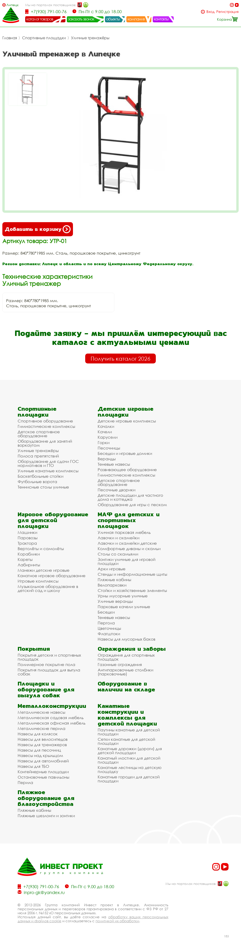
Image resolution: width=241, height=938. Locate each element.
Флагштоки (109, 634)
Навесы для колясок (38, 734)
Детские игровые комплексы (127, 421)
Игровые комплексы (38, 581)
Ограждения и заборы (132, 649)
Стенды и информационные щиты (132, 574)
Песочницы (109, 448)
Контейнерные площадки (43, 772)
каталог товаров (39, 19)
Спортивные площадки (44, 37)
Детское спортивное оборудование (39, 434)
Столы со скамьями (118, 554)
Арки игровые (111, 569)
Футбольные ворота (37, 482)
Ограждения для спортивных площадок (126, 657)
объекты (113, 19)
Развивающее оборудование (127, 470)
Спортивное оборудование (45, 421)
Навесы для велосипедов (43, 739)
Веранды (107, 459)
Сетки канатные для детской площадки (126, 741)
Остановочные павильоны (43, 777)
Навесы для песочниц (39, 750)
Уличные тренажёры (90, 37)
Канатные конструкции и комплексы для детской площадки (127, 714)
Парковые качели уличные (124, 607)
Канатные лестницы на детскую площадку (129, 769)
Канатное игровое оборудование (51, 576)
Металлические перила (41, 728)
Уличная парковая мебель (124, 532)
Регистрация (227, 12)
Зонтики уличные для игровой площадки (126, 561)
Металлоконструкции (52, 706)
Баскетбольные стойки (40, 476)
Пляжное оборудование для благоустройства (46, 798)
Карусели (107, 437)
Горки (103, 443)
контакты (161, 19)
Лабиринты (29, 565)
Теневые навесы (114, 464)
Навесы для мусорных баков (126, 639)
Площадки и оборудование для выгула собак (46, 689)
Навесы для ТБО (33, 766)
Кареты (25, 559)
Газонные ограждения (120, 664)
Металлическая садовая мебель (51, 718)
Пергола (106, 623)
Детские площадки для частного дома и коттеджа (130, 497)
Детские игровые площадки (125, 412)
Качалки (106, 426)
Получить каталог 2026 (120, 358)
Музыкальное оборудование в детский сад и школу (48, 588)
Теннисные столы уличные (43, 487)
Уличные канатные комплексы (48, 471)
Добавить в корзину (38, 229)
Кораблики (29, 554)
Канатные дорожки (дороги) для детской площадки (130, 751)
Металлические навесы (41, 712)
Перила (25, 782)
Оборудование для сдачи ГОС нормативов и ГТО (48, 463)
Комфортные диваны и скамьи (129, 549)
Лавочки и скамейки (118, 538)
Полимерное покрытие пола (46, 664)
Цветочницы (109, 628)
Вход (210, 12)
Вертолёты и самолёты (41, 549)
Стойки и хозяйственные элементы (132, 590)
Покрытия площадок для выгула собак (49, 672)
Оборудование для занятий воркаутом (45, 443)
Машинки (27, 532)
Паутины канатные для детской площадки (129, 732)
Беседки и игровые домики (125, 453)
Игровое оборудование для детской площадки (53, 520)
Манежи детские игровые (43, 570)
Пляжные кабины (114, 580)
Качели (105, 432)
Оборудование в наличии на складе (126, 686)
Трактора (27, 543)
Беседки (106, 612)
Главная (9, 37)
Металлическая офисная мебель (51, 723)
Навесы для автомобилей (43, 761)
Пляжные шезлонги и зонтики (46, 816)
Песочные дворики (116, 490)
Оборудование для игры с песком (132, 505)
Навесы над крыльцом (40, 755)
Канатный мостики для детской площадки (129, 760)
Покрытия (34, 649)
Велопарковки (112, 585)
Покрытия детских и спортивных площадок (49, 657)
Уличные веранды (115, 601)
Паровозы (27, 538)
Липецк (12, 5)
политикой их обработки (117, 921)
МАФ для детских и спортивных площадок (129, 520)
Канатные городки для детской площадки (129, 779)
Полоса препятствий (38, 456)
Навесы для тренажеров (42, 745)
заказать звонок (81, 19)
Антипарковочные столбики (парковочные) (125, 672)
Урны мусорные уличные (123, 596)
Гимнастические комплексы (46, 426)
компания (136, 19)
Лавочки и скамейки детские (127, 543)
